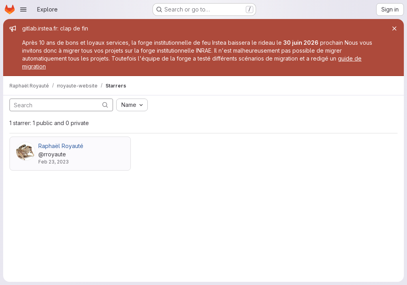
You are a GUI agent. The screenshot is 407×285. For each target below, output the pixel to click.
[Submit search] (105, 104)
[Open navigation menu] (23, 9)
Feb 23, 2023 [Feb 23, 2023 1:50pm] (53, 162)
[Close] (394, 28)
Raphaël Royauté (60, 145)
